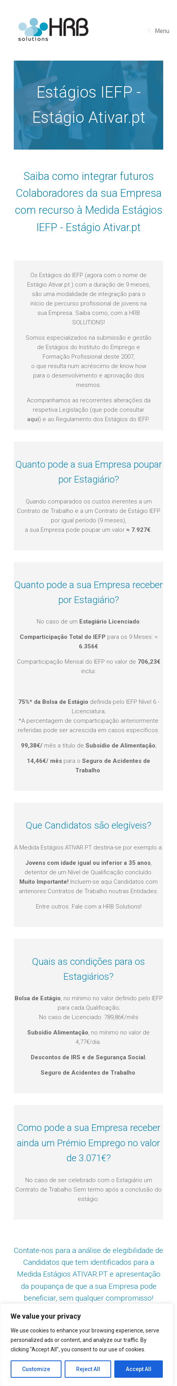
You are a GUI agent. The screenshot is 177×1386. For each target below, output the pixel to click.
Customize (36, 1369)
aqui (33, 419)
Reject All (88, 1369)
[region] (86, 1344)
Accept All (138, 1369)
